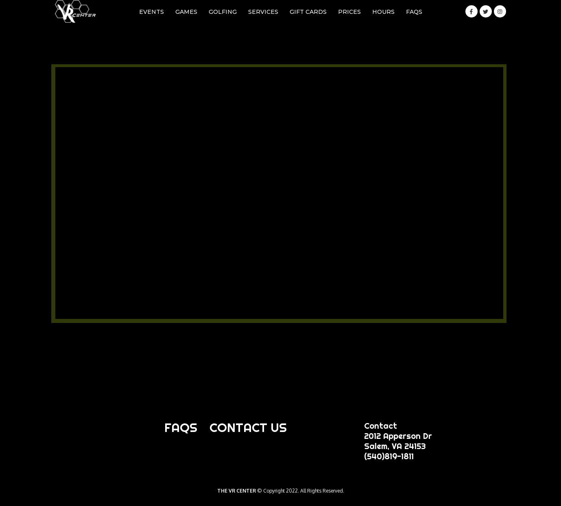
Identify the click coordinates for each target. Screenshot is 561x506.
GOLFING (223, 11)
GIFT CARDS (308, 11)
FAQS (414, 11)
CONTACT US (248, 427)
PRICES (349, 11)
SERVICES (263, 11)
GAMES (186, 11)
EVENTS (151, 11)
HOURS (383, 11)
